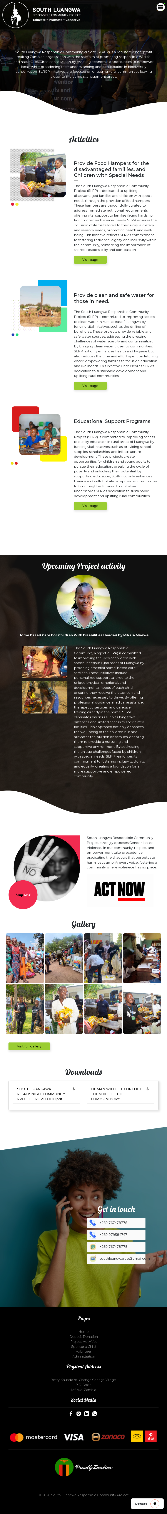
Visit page (90, 260)
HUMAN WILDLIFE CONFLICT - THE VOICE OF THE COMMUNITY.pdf (117, 1094)
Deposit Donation (83, 1337)
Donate (147, 1503)
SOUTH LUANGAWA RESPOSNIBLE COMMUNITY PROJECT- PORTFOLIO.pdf (41, 1094)
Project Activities (83, 1342)
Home (83, 1332)
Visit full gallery (29, 1046)
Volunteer (83, 1351)
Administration (83, 1356)
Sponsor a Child (83, 1347)
